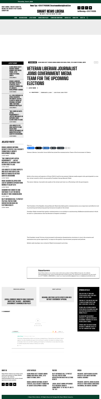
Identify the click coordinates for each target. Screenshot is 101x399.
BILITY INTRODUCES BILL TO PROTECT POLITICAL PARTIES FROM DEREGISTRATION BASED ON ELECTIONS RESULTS (12, 202)
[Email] (53, 148)
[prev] (95, 62)
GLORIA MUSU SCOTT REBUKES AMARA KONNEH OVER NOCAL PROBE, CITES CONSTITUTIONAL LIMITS (15, 71)
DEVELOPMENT (13, 77)
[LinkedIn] (46, 148)
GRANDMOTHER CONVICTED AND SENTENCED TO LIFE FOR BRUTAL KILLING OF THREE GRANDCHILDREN (12, 192)
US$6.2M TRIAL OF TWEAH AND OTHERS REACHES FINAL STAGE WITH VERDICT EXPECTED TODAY (87, 295)
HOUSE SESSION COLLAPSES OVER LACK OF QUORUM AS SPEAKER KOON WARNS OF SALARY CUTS (12, 183)
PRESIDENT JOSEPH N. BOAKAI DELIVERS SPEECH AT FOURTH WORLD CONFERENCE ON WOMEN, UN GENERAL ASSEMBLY (88, 384)
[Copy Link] (60, 148)
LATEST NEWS (13, 91)
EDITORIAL (4, 12)
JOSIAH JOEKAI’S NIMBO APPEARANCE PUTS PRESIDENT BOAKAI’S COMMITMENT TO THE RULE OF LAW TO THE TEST (62, 386)
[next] (97, 62)
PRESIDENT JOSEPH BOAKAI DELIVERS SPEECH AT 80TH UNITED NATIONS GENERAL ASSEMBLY (87, 375)
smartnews (35, 92)
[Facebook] (31, 148)
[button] (87, 17)
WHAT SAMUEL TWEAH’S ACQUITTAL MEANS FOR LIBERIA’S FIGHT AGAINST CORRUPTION (12, 9)
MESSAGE (79, 379)
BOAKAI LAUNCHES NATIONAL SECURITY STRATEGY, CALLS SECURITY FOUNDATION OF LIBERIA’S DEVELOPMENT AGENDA (16, 85)
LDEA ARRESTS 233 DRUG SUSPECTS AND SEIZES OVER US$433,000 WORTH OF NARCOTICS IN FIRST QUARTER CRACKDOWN (16, 129)
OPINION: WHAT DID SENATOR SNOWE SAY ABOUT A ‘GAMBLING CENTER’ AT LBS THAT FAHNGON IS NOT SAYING (87, 326)
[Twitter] (38, 148)
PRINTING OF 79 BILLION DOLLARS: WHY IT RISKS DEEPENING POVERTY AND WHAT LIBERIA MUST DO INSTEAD (88, 302)
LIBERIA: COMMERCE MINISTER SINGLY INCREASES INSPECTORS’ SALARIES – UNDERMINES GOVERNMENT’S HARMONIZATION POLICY (19, 301)
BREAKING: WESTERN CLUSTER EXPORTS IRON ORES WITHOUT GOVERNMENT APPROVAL (57, 298)
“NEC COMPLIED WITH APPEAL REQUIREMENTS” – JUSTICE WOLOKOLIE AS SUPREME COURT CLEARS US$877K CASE (16, 115)
